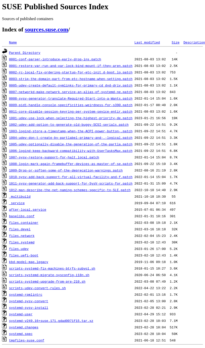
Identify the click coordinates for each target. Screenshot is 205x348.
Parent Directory (24, 52)
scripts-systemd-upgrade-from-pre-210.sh (47, 281)
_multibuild (20, 196)
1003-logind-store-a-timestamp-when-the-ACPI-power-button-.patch (70, 131)
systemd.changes (23, 327)
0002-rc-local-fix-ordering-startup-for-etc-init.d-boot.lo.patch (70, 72)
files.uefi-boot (23, 255)
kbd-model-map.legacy (28, 261)
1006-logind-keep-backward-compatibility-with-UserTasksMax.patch (70, 150)
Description (194, 42)
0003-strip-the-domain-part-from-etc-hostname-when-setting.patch (70, 78)
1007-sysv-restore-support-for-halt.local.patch (54, 157)
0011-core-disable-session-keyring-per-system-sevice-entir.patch (70, 111)
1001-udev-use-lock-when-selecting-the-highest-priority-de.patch (70, 118)
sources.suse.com (46, 29)
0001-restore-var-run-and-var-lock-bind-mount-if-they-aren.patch (70, 65)
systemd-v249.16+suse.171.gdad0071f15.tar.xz (51, 320)
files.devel (20, 229)
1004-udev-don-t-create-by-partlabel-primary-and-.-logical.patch (70, 137)
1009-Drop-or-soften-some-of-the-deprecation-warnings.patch (66, 170)
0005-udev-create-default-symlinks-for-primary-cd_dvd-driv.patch (70, 85)
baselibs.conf (21, 216)
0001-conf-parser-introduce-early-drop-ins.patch (55, 59)
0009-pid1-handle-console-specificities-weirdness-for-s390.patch (70, 105)
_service (17, 203)
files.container (23, 222)
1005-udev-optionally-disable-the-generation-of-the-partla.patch (70, 144)
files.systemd (21, 242)
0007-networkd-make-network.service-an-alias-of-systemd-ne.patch (70, 92)
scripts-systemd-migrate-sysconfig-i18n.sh (49, 275)
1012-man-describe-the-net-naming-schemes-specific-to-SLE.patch (70, 190)
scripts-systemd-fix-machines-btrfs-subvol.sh (52, 268)
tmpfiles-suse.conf (26, 340)
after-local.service (27, 209)
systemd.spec (21, 333)
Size (175, 42)
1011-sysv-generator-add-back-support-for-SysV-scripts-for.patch (70, 183)
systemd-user (21, 314)
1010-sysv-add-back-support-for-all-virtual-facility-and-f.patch (70, 177)
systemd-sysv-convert (28, 301)
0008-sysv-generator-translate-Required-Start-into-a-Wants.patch (70, 98)
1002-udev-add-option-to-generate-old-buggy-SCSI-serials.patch (69, 124)
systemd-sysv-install (28, 307)
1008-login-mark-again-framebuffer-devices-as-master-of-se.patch (70, 163)
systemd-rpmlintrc (25, 294)
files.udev (19, 248)
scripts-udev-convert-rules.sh (37, 288)
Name (13, 42)
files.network (21, 235)
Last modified (147, 42)
